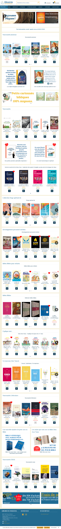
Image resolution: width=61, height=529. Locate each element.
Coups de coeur (55, 7)
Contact (5, 521)
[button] (57, 19)
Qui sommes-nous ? (45, 514)
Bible (9, 7)
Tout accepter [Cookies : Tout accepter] (40, 527)
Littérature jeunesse (31, 7)
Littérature (22, 7)
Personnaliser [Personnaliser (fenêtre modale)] (54, 527)
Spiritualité (15, 7)
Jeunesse (40, 7)
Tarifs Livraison (6, 523)
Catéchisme (47, 7)
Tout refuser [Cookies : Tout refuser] (47, 527)
